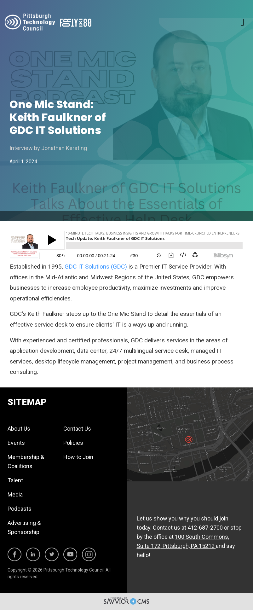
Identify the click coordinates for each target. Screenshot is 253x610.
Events (16, 442)
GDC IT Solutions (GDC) (97, 266)
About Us (19, 428)
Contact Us (77, 428)
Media (15, 494)
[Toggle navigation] (242, 22)
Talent (15, 480)
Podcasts (20, 508)
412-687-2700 (205, 527)
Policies (73, 442)
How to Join (78, 457)
